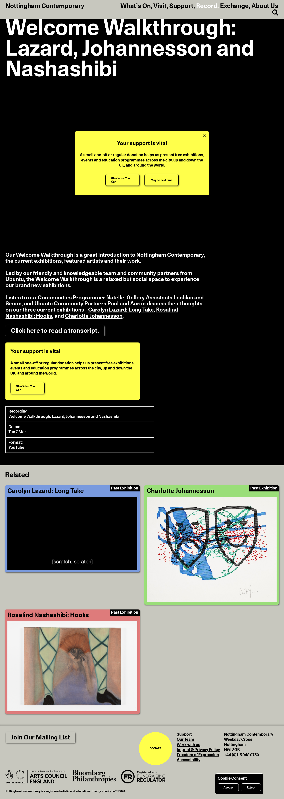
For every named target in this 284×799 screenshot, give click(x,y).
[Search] (272, 12)
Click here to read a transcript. (55, 331)
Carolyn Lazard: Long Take (121, 310)
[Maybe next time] (161, 180)
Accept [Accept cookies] (228, 787)
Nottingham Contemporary (44, 6)
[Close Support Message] (204, 135)
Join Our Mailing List (40, 737)
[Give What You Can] (122, 180)
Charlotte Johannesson (93, 316)
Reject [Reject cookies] (251, 787)
